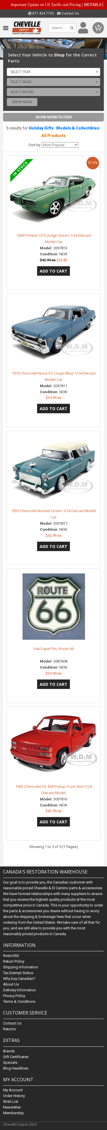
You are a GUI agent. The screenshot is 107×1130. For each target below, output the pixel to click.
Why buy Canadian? (19, 979)
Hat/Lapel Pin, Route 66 (54, 648)
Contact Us (68, 13)
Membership (13, 1113)
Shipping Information (20, 967)
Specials (10, 1062)
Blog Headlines (15, 1068)
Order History (14, 1096)
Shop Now (22, 101)
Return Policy (13, 961)
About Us (11, 984)
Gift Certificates (16, 1057)
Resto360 (11, 956)
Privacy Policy (14, 996)
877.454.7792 (41, 13)
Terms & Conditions (19, 1002)
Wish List (10, 1101)
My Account (13, 1090)
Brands (9, 1051)
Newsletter (12, 1107)
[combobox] (53, 72)
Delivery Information (19, 990)
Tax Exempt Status (18, 973)
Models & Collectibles (77, 128)
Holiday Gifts (41, 128)
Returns (9, 1029)
